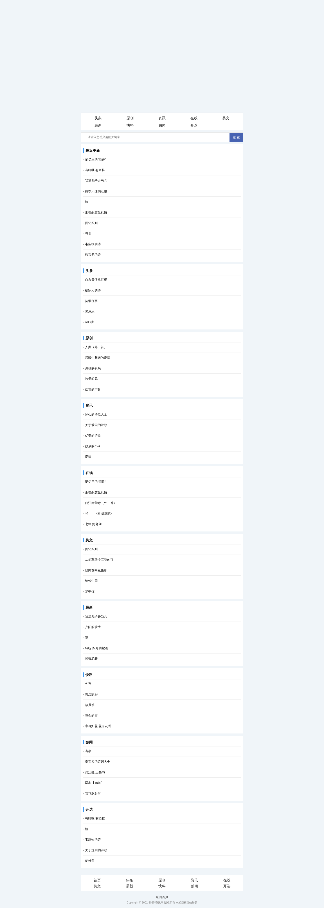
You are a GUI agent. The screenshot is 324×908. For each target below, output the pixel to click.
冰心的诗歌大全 (96, 414)
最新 (89, 607)
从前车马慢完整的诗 (99, 559)
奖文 (89, 540)
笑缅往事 (91, 301)
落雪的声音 (93, 389)
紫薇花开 (91, 659)
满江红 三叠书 (95, 772)
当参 (88, 233)
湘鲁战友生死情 (96, 212)
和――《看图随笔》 (99, 513)
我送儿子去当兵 (96, 180)
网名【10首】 (94, 783)
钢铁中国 (91, 581)
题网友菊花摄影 (96, 570)
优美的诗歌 (93, 435)
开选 (89, 809)
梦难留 (89, 861)
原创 (89, 338)
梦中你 (89, 591)
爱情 (88, 457)
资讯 (89, 405)
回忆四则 (91, 223)
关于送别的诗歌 (96, 850)
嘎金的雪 (91, 715)
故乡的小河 (93, 446)
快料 (89, 675)
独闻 (89, 742)
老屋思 (89, 311)
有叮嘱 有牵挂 (95, 170)
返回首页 (162, 897)
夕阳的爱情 (93, 627)
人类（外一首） (96, 347)
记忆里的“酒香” (95, 482)
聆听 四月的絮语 (96, 648)
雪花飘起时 (93, 793)
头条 (89, 271)
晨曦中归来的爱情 (97, 357)
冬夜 (88, 684)
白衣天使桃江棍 (96, 191)
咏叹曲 (89, 322)
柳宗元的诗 (93, 255)
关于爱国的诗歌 (96, 425)
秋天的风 (91, 379)
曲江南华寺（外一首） (101, 503)
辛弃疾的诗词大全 (97, 761)
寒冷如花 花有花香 (98, 726)
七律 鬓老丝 (93, 524)
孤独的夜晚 (93, 368)
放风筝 (89, 705)
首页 (97, 880)
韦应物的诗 (93, 244)
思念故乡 (91, 694)
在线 (89, 473)
